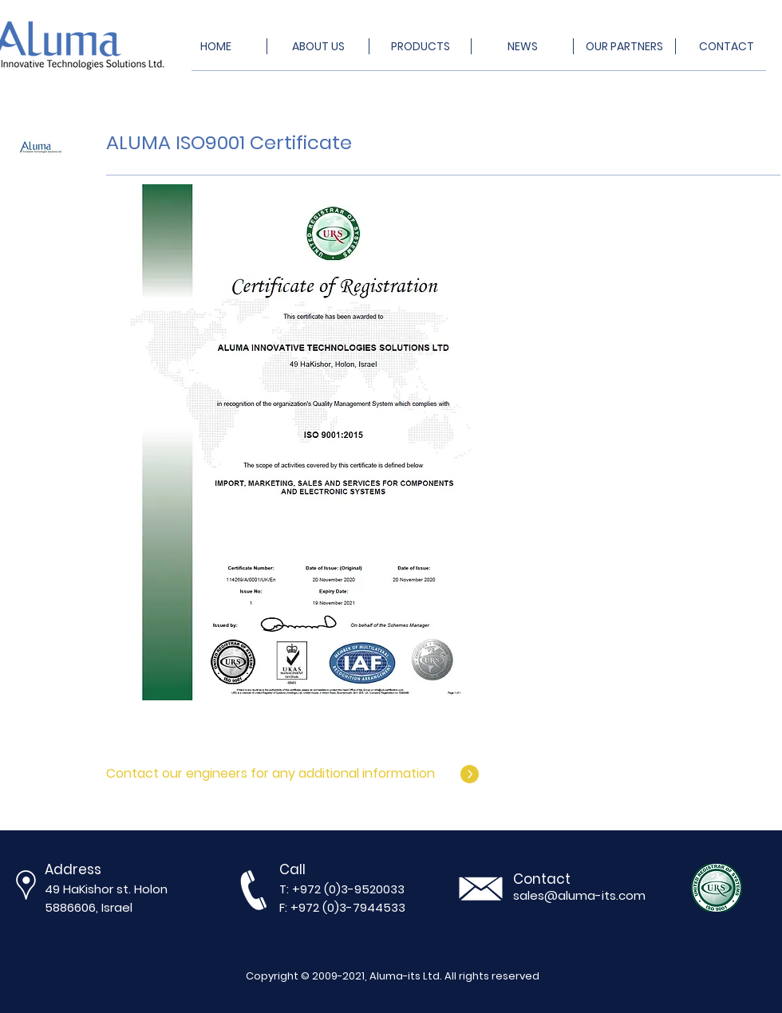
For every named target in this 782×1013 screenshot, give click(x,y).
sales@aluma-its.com (579, 895)
